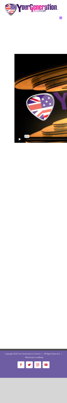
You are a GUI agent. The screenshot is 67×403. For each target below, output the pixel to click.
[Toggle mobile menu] (61, 17)
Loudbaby (39, 357)
